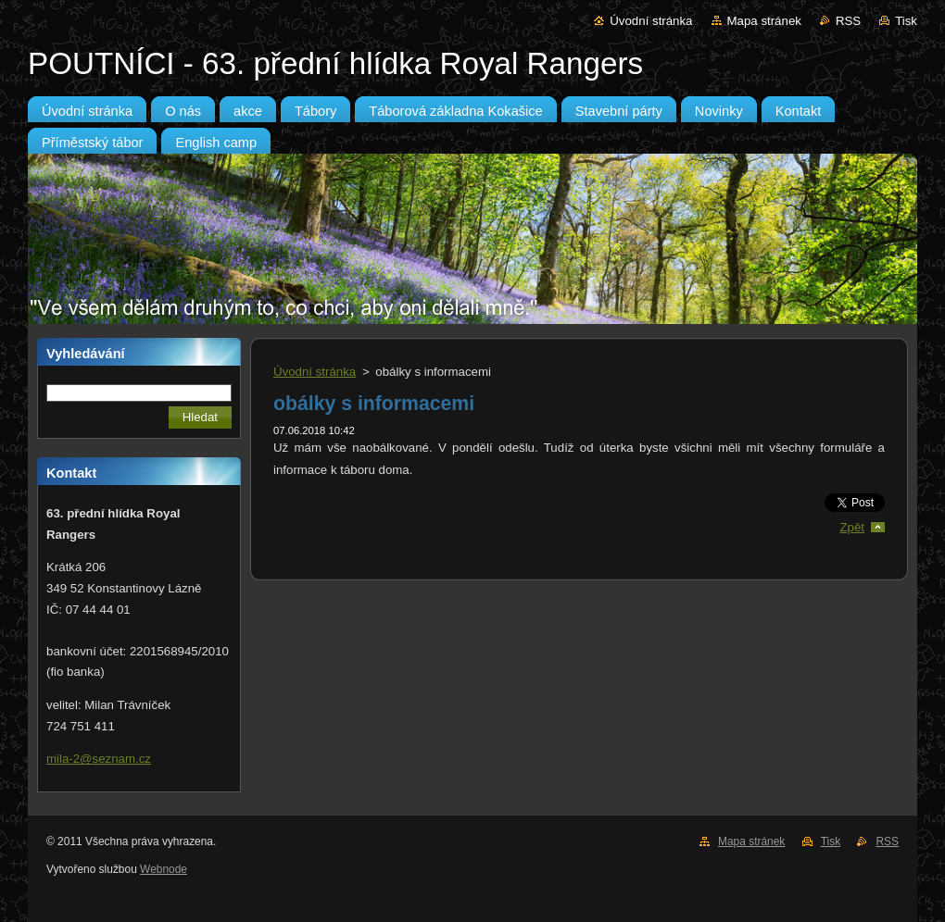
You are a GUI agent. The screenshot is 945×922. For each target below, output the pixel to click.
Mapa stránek (764, 21)
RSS (848, 21)
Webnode (163, 869)
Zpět (851, 527)
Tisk (906, 21)
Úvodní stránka (651, 21)
